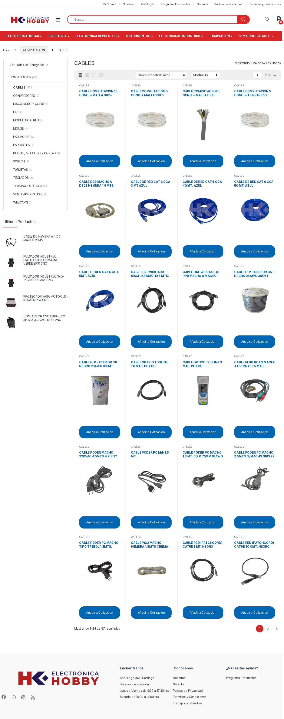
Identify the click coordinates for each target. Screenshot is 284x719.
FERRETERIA (57, 36)
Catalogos (148, 4)
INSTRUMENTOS (137, 36)
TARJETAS (21, 169)
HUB (16, 112)
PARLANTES (22, 145)
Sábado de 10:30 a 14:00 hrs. (139, 697)
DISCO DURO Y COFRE (29, 103)
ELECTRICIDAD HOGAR (21, 36)
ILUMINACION (220, 36)
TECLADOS (21, 177)
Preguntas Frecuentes (175, 4)
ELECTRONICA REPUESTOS (96, 36)
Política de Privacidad (228, 4)
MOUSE (19, 128)
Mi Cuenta (109, 4)
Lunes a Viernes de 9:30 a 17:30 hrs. (144, 690)
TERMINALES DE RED (28, 186)
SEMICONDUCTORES (254, 36)
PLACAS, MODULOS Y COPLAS (35, 153)
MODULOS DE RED (26, 120)
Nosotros (129, 4)
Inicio (6, 50)
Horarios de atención (134, 684)
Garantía (202, 4)
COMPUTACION (34, 50)
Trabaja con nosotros (187, 703)
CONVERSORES (24, 95)
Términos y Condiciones (265, 4)
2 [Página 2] (268, 628)
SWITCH (19, 161)
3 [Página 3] (276, 628)
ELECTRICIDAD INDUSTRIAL (180, 36)
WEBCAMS (21, 202)
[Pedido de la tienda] (161, 75)
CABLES (84, 85)
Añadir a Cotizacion (99, 161)
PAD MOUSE (22, 136)
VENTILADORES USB (28, 194)
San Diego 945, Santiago (137, 678)
